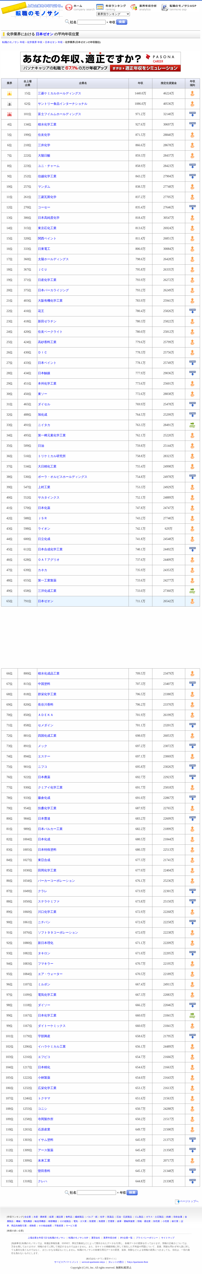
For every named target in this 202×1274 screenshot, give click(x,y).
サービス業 (71, 1225)
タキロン (44, 953)
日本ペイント (47, 362)
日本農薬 (44, 777)
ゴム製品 (139, 1217)
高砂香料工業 (47, 342)
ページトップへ (186, 1201)
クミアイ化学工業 (50, 787)
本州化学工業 (47, 383)
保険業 (32, 1225)
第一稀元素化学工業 (52, 435)
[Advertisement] (101, 48)
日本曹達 (44, 818)
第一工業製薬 (47, 580)
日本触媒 (44, 373)
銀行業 (175, 1221)
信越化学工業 (47, 176)
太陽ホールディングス (53, 259)
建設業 (59, 1217)
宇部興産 (44, 1036)
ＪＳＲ (42, 518)
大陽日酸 (44, 155)
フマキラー (45, 963)
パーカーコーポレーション (56, 880)
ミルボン (44, 984)
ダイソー (44, 1005)
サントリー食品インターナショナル (62, 103)
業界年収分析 (145, 7)
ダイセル (44, 404)
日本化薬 (44, 508)
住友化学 (44, 134)
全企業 (27, 1217)
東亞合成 (44, 860)
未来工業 (44, 1160)
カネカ (42, 570)
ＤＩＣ (42, 352)
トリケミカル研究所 (52, 456)
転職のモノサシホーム (80, 7)
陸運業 (92, 1221)
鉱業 (51, 1217)
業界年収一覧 (111, 7)
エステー (44, 756)
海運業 (102, 1221)
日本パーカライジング (53, 290)
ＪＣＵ (42, 269)
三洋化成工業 (47, 590)
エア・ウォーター (50, 974)
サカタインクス (49, 497)
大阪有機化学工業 (50, 300)
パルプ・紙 (91, 1217)
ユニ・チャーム (49, 166)
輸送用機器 (40, 1221)
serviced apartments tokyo (93, 1262)
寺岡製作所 (45, 1119)
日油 (41, 445)
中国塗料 (44, 684)
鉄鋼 (168, 1217)
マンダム (44, 186)
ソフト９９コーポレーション (58, 932)
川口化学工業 (47, 911)
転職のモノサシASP (180, 7)
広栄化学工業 (47, 1088)
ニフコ (42, 766)
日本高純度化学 (49, 217)
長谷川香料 (45, 704)
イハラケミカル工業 (52, 1046)
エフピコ (44, 1057)
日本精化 (44, 1067)
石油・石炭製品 (124, 1217)
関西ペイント (47, 238)
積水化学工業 (47, 124)
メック (42, 746)
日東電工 (44, 248)
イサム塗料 (45, 1139)
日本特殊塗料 (47, 849)
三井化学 (44, 145)
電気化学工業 (47, 994)
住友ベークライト (50, 331)
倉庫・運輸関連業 (126, 1221)
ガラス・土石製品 (155, 1217)
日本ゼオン (44, 34)
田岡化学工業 (47, 870)
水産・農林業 (40, 1217)
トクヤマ (44, 1098)
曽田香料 (44, 1171)
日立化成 (44, 539)
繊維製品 (79, 1217)
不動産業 (58, 1225)
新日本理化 (45, 943)
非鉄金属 (177, 1217)
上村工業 (44, 487)
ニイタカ (44, 425)
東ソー (42, 394)
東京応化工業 (47, 228)
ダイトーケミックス (52, 1025)
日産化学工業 (47, 280)
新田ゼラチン (47, 321)
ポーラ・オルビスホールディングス (62, 476)
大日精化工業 (47, 466)
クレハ (42, 1181)
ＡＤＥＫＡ (45, 715)
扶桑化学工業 (47, 808)
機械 (18, 1221)
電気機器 (27, 1221)
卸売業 (156, 1221)
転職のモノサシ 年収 (13, 42)
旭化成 (42, 414)
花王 (41, 311)
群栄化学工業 (47, 694)
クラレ (42, 891)
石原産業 (44, 1129)
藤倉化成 (44, 798)
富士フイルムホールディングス (59, 114)
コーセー (44, 207)
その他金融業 (45, 1225)
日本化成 (44, 839)
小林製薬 (44, 1077)
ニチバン (44, 922)
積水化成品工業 (49, 673)
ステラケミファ (49, 901)
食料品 (69, 1217)
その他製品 (65, 1221)
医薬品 (110, 1217)
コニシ (42, 1108)
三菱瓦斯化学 (47, 197)
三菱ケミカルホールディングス (59, 93)
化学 (102, 1217)
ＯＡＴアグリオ (49, 559)
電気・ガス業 (80, 1221)
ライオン (44, 528)
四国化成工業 (47, 735)
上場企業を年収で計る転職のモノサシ (46, 1238)
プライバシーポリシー (147, 1238)
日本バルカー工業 (50, 829)
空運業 (111, 1221)
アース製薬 (45, 1150)
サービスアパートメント (66, 1262)
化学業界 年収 (34, 42)
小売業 (166, 1221)
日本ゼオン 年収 (54, 42)
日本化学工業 (47, 1015)
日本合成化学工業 (50, 549)
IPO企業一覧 (126, 1238)
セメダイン (45, 725)
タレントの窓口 (116, 1262)
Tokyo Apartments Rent (137, 1262)
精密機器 (52, 1221)
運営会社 (95, 1238)
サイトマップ (167, 1238)
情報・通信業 (144, 1221)
